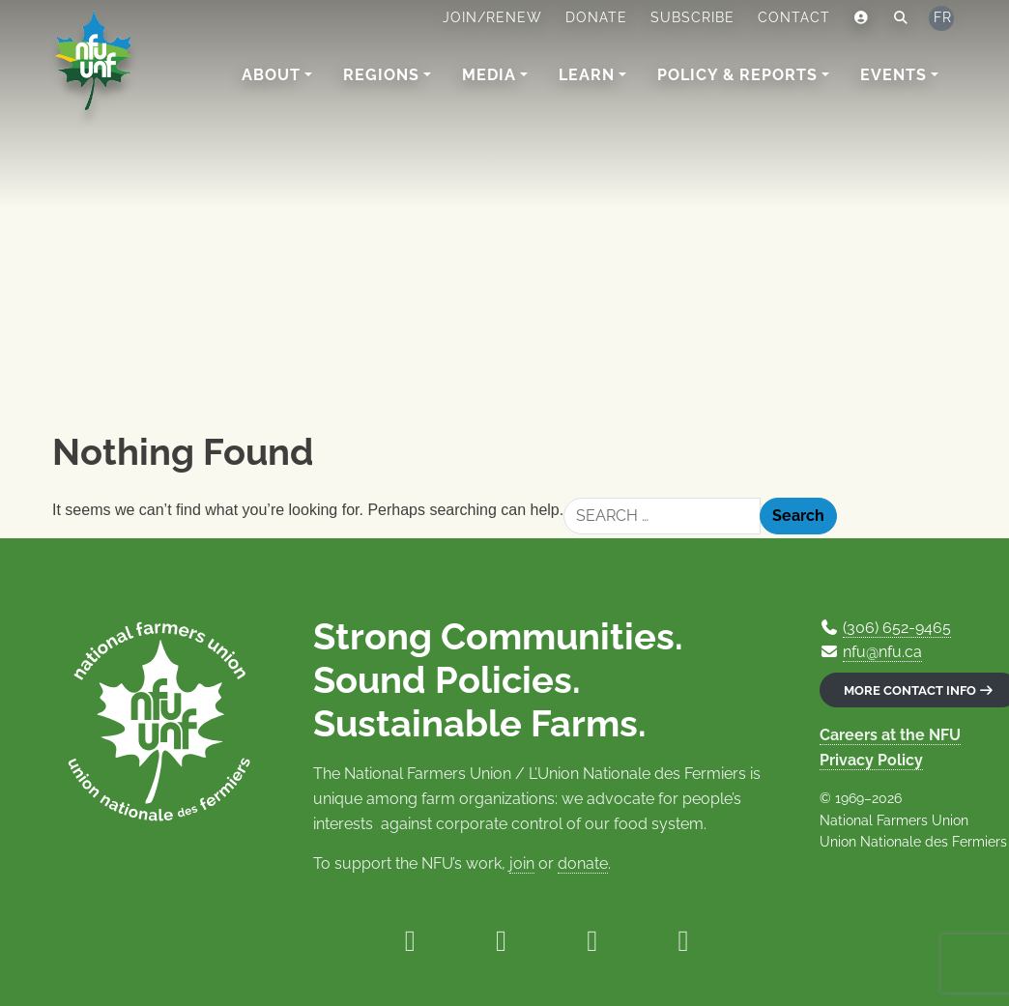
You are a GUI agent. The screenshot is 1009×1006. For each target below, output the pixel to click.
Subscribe (692, 17)
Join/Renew (492, 17)
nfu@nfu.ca (882, 652)
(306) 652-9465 (897, 627)
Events (893, 75)
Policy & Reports (737, 75)
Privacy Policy (871, 760)
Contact (794, 17)
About (271, 75)
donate (583, 863)
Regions (381, 75)
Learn (587, 75)
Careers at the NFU (890, 735)
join (521, 863)
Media (489, 75)
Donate (596, 17)
